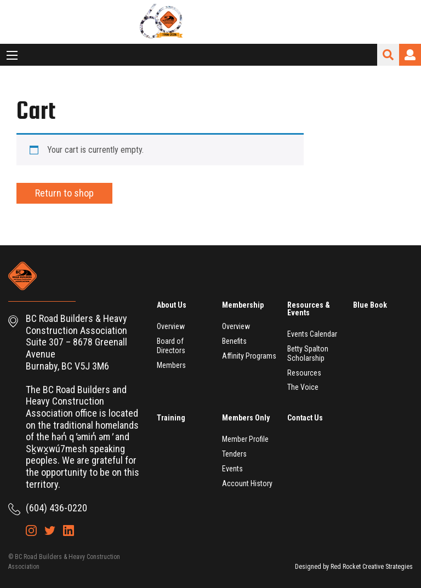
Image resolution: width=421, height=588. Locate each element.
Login (410, 55)
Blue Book (370, 305)
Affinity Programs (249, 355)
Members (171, 365)
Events (232, 468)
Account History (247, 483)
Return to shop (64, 193)
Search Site (388, 55)
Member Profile (245, 439)
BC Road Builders (210, 22)
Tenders (234, 453)
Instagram (31, 530)
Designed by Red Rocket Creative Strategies (354, 566)
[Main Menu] (12, 55)
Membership (243, 305)
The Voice (302, 387)
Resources (304, 372)
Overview (171, 326)
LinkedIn (68, 530)
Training (171, 418)
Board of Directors (171, 346)
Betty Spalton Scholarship (307, 353)
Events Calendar (312, 334)
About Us (171, 305)
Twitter (49, 530)
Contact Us (305, 418)
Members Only (246, 418)
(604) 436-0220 (56, 508)
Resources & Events (308, 308)
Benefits (234, 341)
